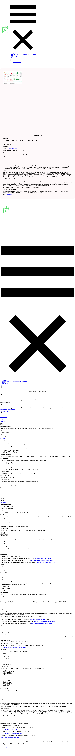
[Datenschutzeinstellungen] (6, 412)
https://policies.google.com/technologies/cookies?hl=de (42, 560)
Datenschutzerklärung (4, 409)
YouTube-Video (3, 417)
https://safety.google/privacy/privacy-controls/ (45, 562)
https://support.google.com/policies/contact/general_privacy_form (13, 647)
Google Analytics (3, 421)
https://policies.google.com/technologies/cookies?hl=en (11, 733)
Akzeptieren (7, 402)
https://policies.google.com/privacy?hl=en (8, 729)
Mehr (14, 409)
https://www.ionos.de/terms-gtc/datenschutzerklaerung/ (11, 496)
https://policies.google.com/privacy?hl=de (43, 558)
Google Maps (3, 419)
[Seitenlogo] (5, 32)
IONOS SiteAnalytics (4, 415)
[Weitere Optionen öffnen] (10, 60)
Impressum (11, 409)
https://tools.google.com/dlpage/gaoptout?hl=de (9, 737)
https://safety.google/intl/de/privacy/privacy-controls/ (44, 621)
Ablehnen (2, 402)
